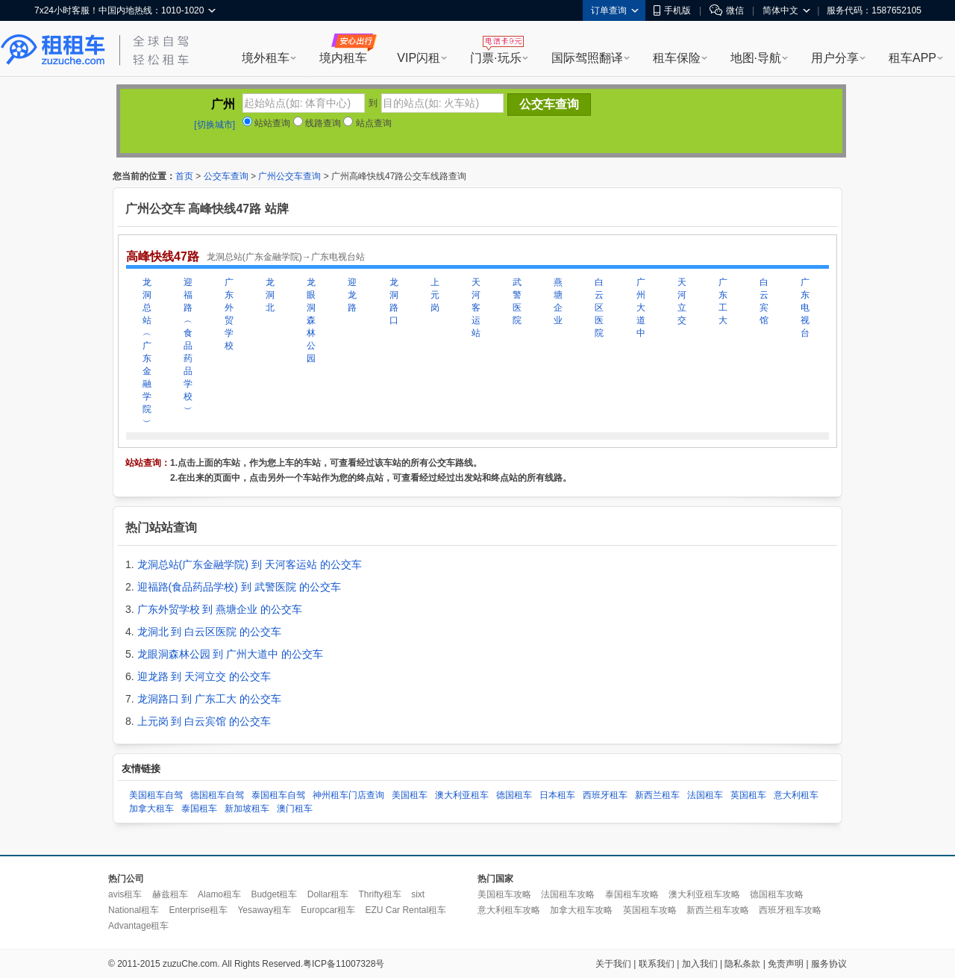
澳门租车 (295, 808)
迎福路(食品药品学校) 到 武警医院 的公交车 (239, 587)
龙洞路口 (393, 301)
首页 (184, 176)
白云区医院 (599, 307)
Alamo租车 (219, 894)
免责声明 (786, 964)
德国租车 (514, 795)
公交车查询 (226, 176)
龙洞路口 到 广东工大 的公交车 (209, 699)
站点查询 (367, 123)
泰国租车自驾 (278, 795)
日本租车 (557, 795)
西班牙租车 (605, 795)
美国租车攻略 (504, 894)
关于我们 (613, 964)
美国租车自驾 (156, 795)
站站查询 (266, 123)
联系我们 (656, 964)
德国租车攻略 (777, 894)
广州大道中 (640, 307)
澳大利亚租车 (462, 795)
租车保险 (677, 58)
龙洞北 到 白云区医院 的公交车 (209, 632)
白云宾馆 (764, 301)
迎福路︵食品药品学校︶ (188, 345)
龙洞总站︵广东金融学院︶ (147, 352)
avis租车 (125, 894)
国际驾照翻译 (587, 58)
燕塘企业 (558, 301)
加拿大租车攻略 (581, 910)
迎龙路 (352, 295)
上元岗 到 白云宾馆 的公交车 (204, 721)
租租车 (53, 50)
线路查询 (317, 123)
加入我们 (700, 964)
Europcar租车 (328, 910)
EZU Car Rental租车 (405, 910)
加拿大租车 (151, 808)
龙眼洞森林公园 (311, 320)
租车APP (912, 58)
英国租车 (748, 795)
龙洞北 (270, 295)
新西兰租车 (657, 795)
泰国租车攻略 (632, 894)
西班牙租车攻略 (790, 910)
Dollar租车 (327, 894)
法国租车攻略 (568, 894)
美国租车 (410, 795)
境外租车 (265, 58)
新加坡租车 (247, 808)
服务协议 (829, 964)
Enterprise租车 (198, 910)
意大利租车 (796, 795)
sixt (418, 894)
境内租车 (343, 58)
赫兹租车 (170, 894)
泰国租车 (199, 808)
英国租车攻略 (650, 910)
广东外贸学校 (229, 314)
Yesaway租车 (264, 910)
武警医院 (517, 301)
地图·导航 (755, 58)
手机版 (672, 10)
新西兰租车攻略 (717, 910)
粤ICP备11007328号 (343, 964)
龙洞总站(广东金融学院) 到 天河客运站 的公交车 (249, 564)
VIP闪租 (418, 58)
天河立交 (681, 301)
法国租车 (705, 795)
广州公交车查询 (289, 176)
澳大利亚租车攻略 (704, 894)
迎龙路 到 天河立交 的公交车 (204, 676)
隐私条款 (742, 964)
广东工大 (722, 301)
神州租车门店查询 (348, 795)
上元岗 (434, 295)
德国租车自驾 (217, 795)
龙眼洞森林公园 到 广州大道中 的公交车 (230, 654)
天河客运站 (476, 307)
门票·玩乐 (495, 58)
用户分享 (835, 58)
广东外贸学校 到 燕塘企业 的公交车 (220, 609)
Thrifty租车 (379, 894)
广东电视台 (805, 307)
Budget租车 (274, 894)
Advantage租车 (138, 926)
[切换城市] (214, 124)
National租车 (133, 910)
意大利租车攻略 (509, 910)
